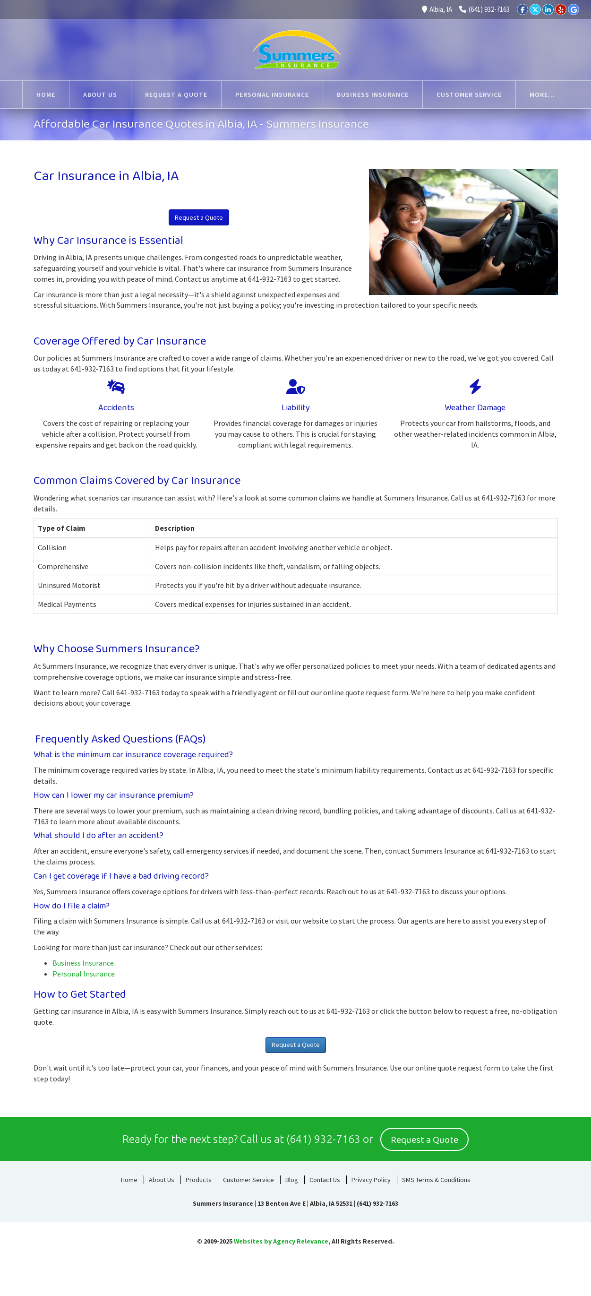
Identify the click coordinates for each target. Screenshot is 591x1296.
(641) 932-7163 (484, 9)
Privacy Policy (371, 1178)
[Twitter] (535, 9)
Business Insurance (83, 963)
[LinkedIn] (548, 9)
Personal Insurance (83, 973)
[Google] (573, 9)
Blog (291, 1178)
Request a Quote (199, 217)
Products (199, 1178)
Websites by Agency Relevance (281, 1240)
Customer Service (248, 1178)
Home (129, 1178)
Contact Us (324, 1178)
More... (542, 94)
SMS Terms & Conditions (436, 1178)
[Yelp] (560, 9)
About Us (161, 1178)
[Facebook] (522, 9)
